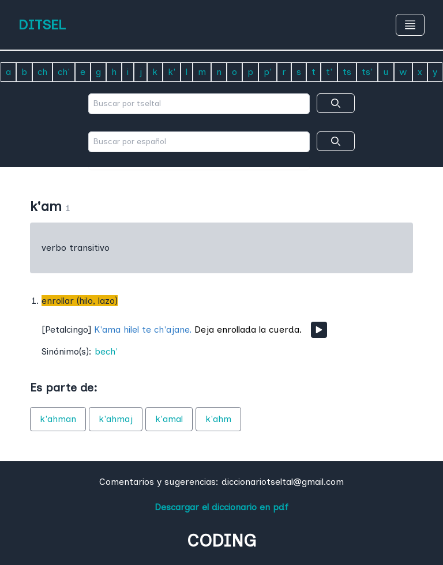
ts (347, 71)
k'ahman (58, 418)
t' (329, 71)
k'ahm (218, 418)
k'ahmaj (116, 418)
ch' (64, 71)
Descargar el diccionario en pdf (221, 507)
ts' (367, 71)
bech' (106, 351)
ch (42, 71)
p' (268, 71)
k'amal (169, 418)
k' (171, 71)
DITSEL (42, 24)
